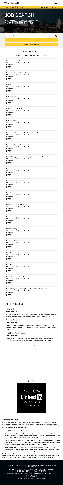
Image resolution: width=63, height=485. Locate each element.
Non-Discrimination (11, 473)
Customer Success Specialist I (17, 73)
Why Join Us (31, 467)
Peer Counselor (11, 193)
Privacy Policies (23, 473)
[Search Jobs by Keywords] (30, 36)
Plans (28, 469)
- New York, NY (31, 310)
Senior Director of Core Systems (17, 277)
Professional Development (47, 465)
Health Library (47, 469)
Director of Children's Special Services (20, 145)
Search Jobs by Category (31, 40)
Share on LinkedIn (19, 7)
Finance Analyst (12, 169)
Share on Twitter (17, 7)
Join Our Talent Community (48, 7)
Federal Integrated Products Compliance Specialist (24, 157)
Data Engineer (11, 97)
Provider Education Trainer (15, 241)
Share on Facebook (15, 7)
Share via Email (22, 7)
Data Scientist (11, 121)
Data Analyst (10, 85)
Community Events (38, 471)
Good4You (36, 469)
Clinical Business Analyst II (15, 61)
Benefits (34, 465)
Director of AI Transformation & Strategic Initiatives (24, 133)
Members (12, 469)
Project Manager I (12, 217)
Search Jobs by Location (31, 44)
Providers (21, 469)
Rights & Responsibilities (36, 473)
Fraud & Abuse (48, 473)
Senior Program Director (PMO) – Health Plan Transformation (28, 289)
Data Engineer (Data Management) (18, 109)
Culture (27, 465)
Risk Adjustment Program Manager (18, 253)
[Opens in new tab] (26, 477)
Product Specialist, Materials (16, 205)
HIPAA (55, 473)
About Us (19, 465)
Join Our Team (10, 465)
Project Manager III (13, 229)
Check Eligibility (23, 471)
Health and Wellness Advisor (16, 181)
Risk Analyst (10, 265)
